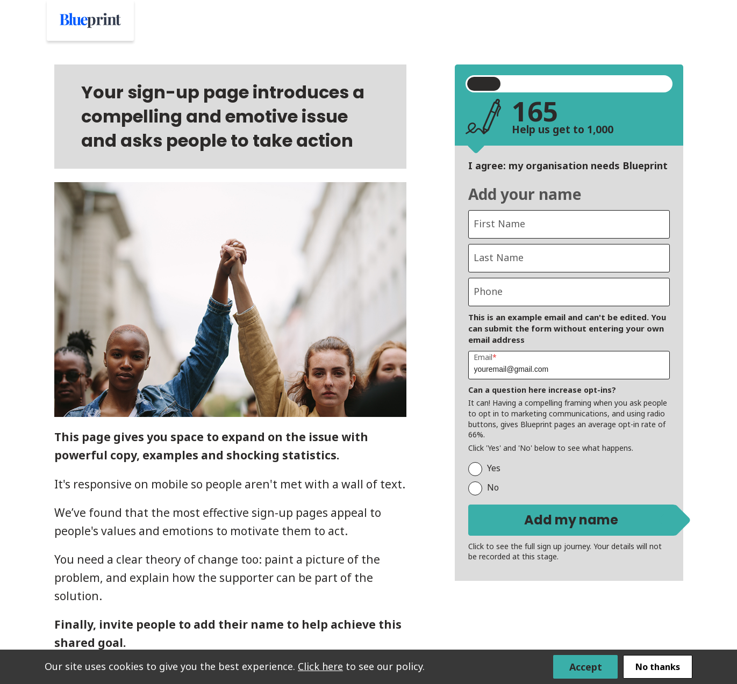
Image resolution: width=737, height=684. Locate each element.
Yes (484, 468)
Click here (320, 665)
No (483, 487)
